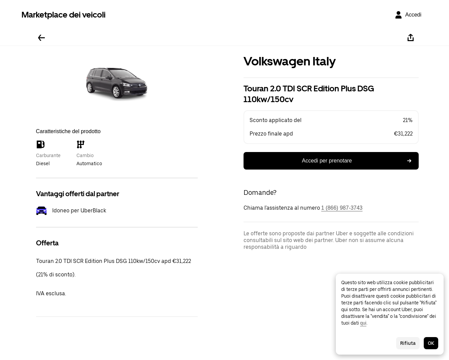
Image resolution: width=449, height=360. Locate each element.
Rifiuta (408, 343)
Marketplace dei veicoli (63, 15)
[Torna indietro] (41, 38)
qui (363, 323)
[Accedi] (407, 14)
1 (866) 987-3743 (342, 208)
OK (431, 343)
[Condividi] (411, 38)
